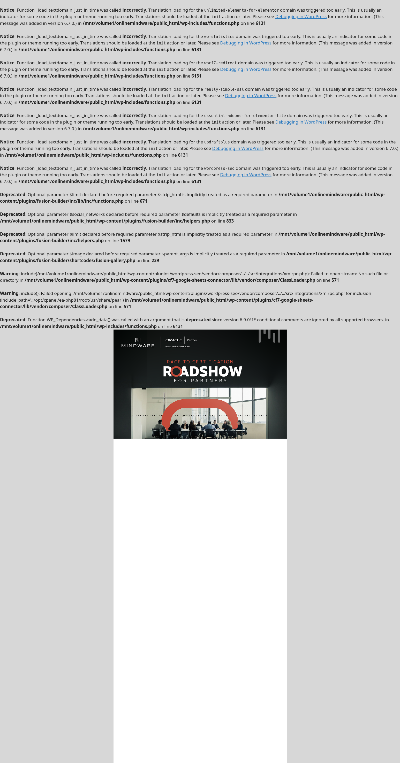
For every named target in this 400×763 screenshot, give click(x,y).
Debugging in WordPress (301, 16)
